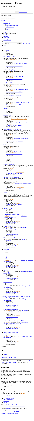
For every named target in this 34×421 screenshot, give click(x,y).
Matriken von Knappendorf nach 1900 (12, 214)
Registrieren (12, 357)
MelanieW (10, 77)
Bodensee (10, 103)
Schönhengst (6, 50)
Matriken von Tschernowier (10, 226)
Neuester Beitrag (14, 66)
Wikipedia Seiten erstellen (10, 238)
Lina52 (10, 64)
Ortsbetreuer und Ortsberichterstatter (22, 183)
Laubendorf (11, 139)
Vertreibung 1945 (8, 282)
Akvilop (7, 216)
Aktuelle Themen (8, 208)
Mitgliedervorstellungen (9, 164)
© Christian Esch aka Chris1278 (17, 406)
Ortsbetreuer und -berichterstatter (11, 177)
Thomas (11, 72)
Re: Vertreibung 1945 (19, 76)
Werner (7, 260)
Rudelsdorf (6, 249)
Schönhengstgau (7, 115)
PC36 (7, 271)
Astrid (17, 304)
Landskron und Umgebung (10, 82)
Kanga (7, 286)
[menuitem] (12, 25)
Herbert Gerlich (12, 152)
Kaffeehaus (6, 144)
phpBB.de (16, 411)
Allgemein (6, 108)
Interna (5, 192)
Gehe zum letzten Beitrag (12, 222)
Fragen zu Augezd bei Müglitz (11, 309)
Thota (12, 183)
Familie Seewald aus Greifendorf (11, 332)
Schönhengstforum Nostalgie (13, 404)
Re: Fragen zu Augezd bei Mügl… (22, 102)
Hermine (8, 336)
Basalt (7, 298)
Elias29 (17, 265)
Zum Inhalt (3, 9)
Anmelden (4, 357)
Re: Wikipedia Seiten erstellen (21, 123)
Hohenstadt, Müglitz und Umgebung (12, 95)
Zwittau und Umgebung (9, 69)
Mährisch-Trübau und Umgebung (11, 57)
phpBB (8, 408)
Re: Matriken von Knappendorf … (22, 89)
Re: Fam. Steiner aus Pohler (20, 63)
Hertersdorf (6, 270)
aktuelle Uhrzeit (17, 151)
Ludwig (10, 124)
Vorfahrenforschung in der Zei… (21, 138)
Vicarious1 (23, 393)
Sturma (11, 98)
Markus (11, 85)
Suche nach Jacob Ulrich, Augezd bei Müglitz (14, 320)
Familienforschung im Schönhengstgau (13, 129)
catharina (10, 90)
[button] (5, 354)
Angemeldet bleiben (22, 362)
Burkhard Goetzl (13, 59)
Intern (5, 157)
